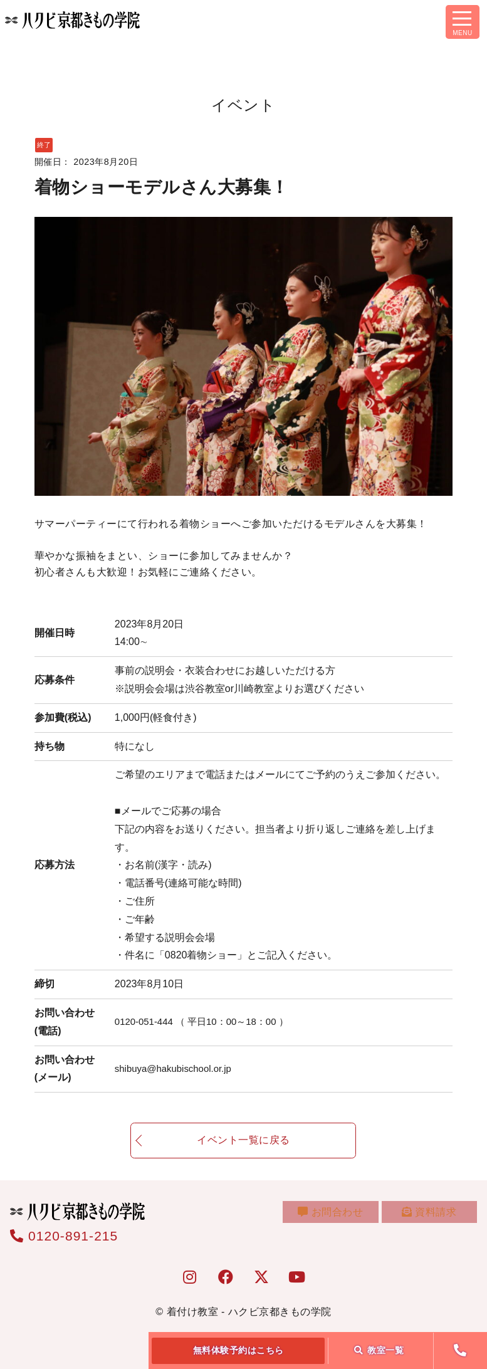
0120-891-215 (64, 1236)
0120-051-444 (207, 1021)
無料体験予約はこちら (238, 1350)
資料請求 (431, 1217)
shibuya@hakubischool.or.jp (177, 1068)
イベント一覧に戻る (243, 1153)
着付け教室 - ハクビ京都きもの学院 (249, 1311)
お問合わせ (338, 1217)
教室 (379, 1350)
